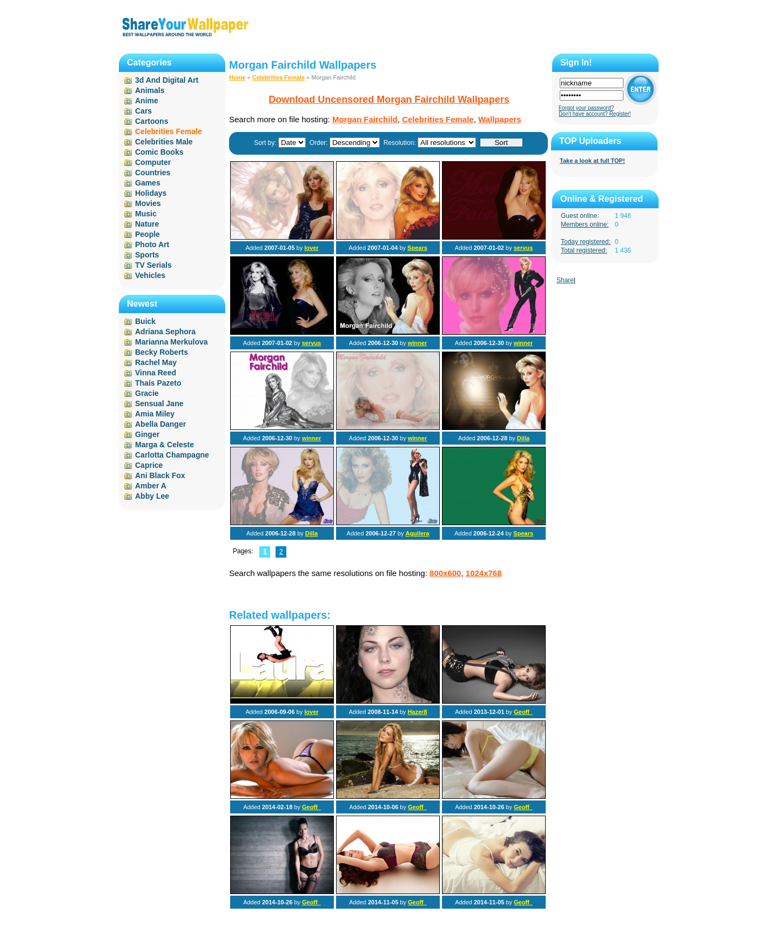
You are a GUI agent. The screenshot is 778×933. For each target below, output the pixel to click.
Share (565, 280)
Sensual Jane (159, 403)
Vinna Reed (155, 372)
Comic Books (159, 152)
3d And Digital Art (166, 80)
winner (417, 343)
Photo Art (152, 244)
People (147, 234)
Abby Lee (152, 496)
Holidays (150, 193)
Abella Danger (160, 424)
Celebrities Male (164, 141)
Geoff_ (523, 712)
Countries (152, 172)
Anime (146, 100)
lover (311, 247)
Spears (417, 247)
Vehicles (150, 275)
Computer (153, 162)
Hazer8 (417, 712)
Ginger (147, 434)
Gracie (147, 393)
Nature (147, 224)
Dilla (523, 438)
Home (237, 77)
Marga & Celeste (164, 444)
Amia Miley (155, 413)
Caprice (149, 465)
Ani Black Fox (160, 475)
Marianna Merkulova (171, 342)
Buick (145, 321)
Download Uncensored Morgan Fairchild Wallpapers (389, 99)
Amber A (150, 485)
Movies (147, 203)
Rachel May (156, 362)
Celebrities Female (278, 77)
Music (146, 213)
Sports (147, 254)
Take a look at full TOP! (592, 160)
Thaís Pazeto (158, 383)
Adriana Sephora (165, 331)
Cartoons (151, 121)
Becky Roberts (161, 352)
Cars (143, 111)
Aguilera (417, 533)
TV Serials (153, 265)
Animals (149, 90)
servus (523, 247)
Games (147, 182)
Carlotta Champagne (172, 455)
